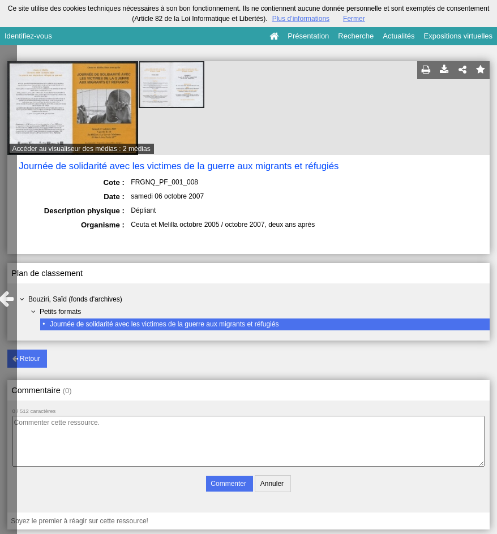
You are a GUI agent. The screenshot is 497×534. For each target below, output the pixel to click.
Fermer (354, 19)
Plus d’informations (300, 19)
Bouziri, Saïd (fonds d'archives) (75, 299)
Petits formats (60, 312)
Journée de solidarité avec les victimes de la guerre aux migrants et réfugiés (164, 324)
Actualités (398, 36)
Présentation (308, 36)
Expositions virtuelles (458, 36)
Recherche (356, 36)
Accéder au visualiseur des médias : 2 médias (81, 149)
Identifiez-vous (28, 36)
